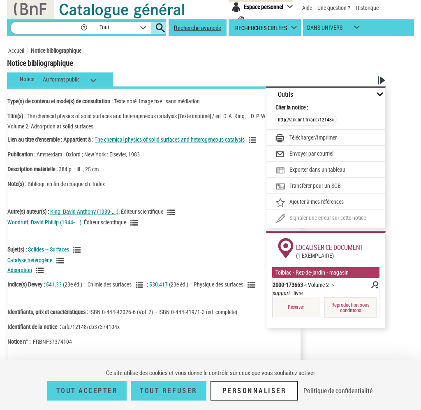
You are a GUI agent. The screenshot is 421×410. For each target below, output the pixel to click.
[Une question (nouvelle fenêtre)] (320, 219)
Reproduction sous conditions (350, 307)
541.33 (54, 284)
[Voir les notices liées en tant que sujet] (78, 250)
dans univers (324, 29)
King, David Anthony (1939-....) (84, 211)
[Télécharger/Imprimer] (306, 138)
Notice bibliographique (56, 50)
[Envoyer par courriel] (304, 154)
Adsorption (19, 270)
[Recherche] (45, 28)
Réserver (296, 307)
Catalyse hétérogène (29, 260)
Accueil (16, 50)
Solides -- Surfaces (48, 249)
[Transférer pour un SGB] (308, 186)
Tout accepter (87, 390)
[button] (84, 28)
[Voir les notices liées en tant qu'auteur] (172, 212)
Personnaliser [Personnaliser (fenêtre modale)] (254, 390)
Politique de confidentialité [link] (337, 390)
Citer (291, 107)
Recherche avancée (197, 27)
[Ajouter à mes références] (309, 202)
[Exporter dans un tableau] (310, 170)
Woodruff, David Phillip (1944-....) (44, 222)
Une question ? (333, 8)
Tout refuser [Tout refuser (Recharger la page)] (168, 390)
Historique (367, 8)
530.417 (158, 284)
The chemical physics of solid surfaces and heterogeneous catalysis (170, 139)
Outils (285, 94)
